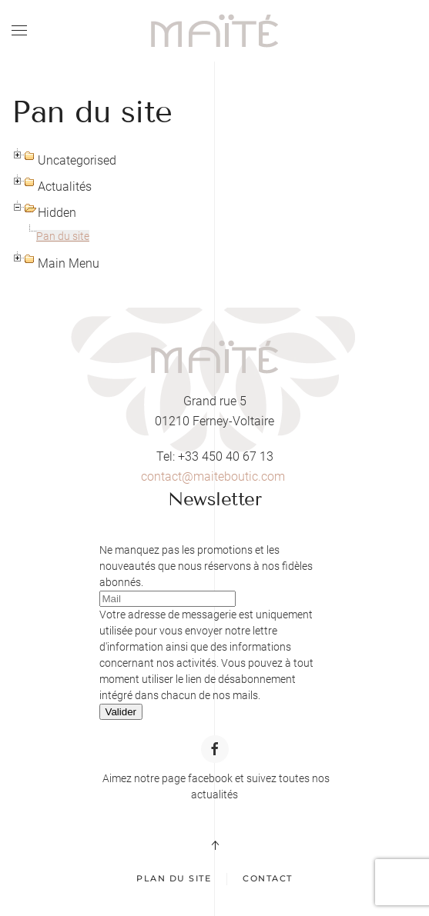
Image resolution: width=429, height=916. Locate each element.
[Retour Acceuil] (215, 31)
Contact (268, 878)
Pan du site (62, 236)
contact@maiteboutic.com (213, 476)
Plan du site (173, 878)
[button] (19, 31)
